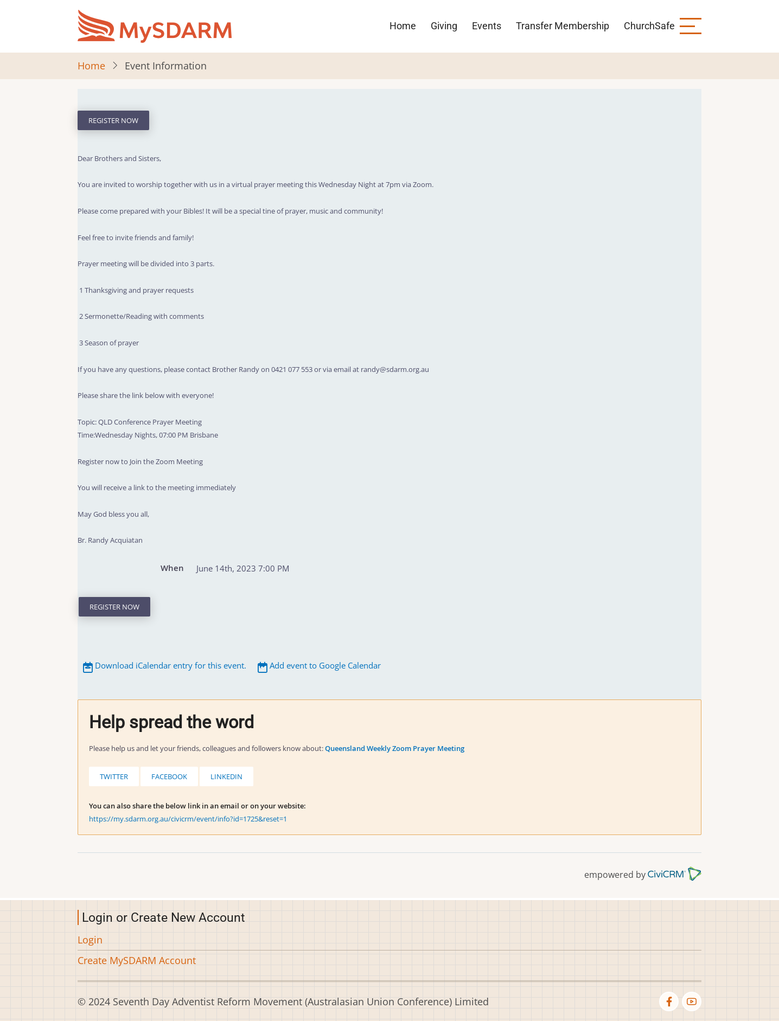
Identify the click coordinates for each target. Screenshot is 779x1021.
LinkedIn (226, 776)
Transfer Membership (562, 25)
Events (486, 25)
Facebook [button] (169, 776)
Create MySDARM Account (137, 960)
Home (403, 25)
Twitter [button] (114, 776)
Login (90, 939)
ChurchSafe (649, 25)
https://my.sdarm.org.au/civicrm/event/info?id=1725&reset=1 (188, 819)
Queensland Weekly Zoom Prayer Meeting (394, 748)
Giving (444, 25)
